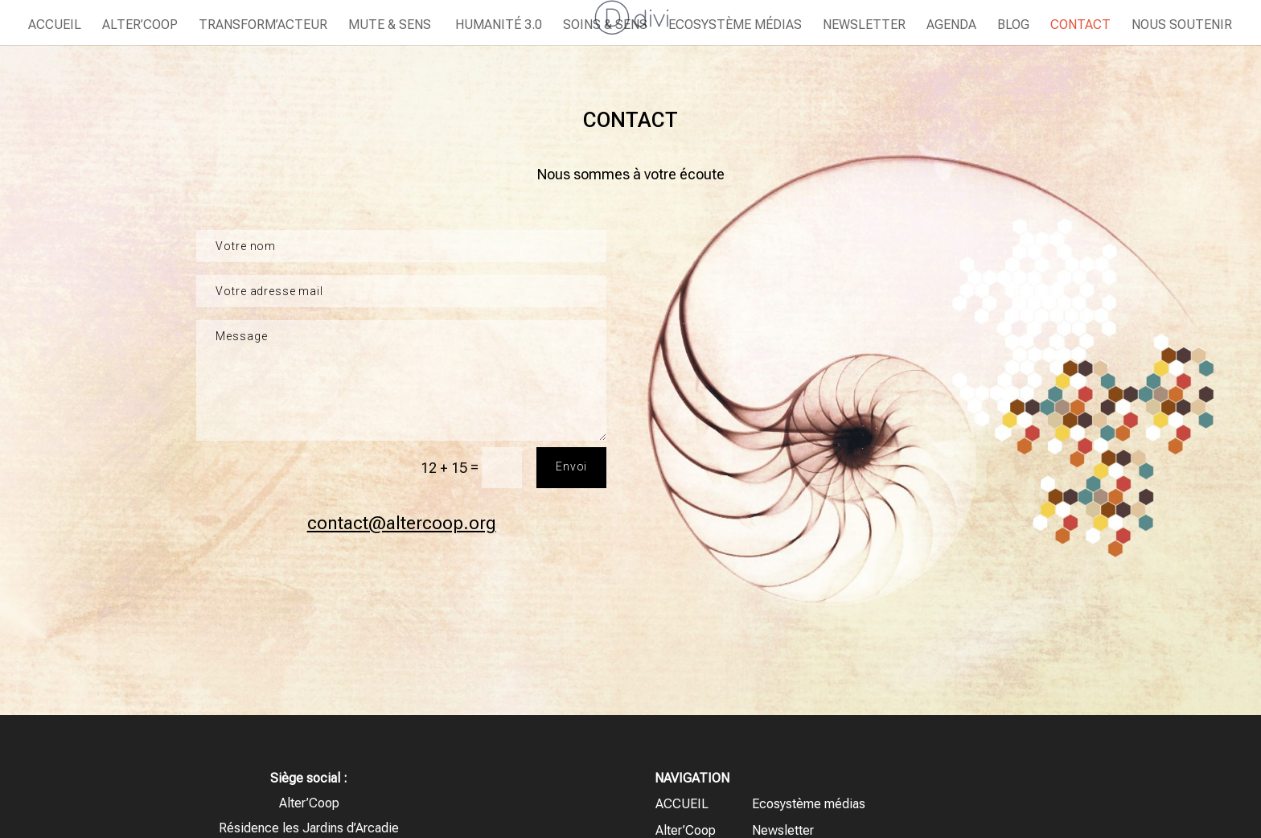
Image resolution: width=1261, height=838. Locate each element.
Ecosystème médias (735, 25)
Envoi (571, 466)
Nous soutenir (1182, 25)
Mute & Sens (389, 25)
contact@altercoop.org (401, 523)
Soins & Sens (605, 25)
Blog (1013, 25)
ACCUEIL (54, 25)
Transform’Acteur (263, 25)
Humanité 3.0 (497, 25)
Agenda (951, 25)
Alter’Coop (140, 25)
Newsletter (864, 25)
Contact (1080, 25)
